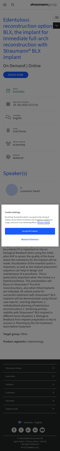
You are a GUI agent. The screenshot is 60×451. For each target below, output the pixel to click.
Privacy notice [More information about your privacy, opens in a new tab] (43, 222)
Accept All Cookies (30, 231)
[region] (29, 226)
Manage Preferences (30, 239)
